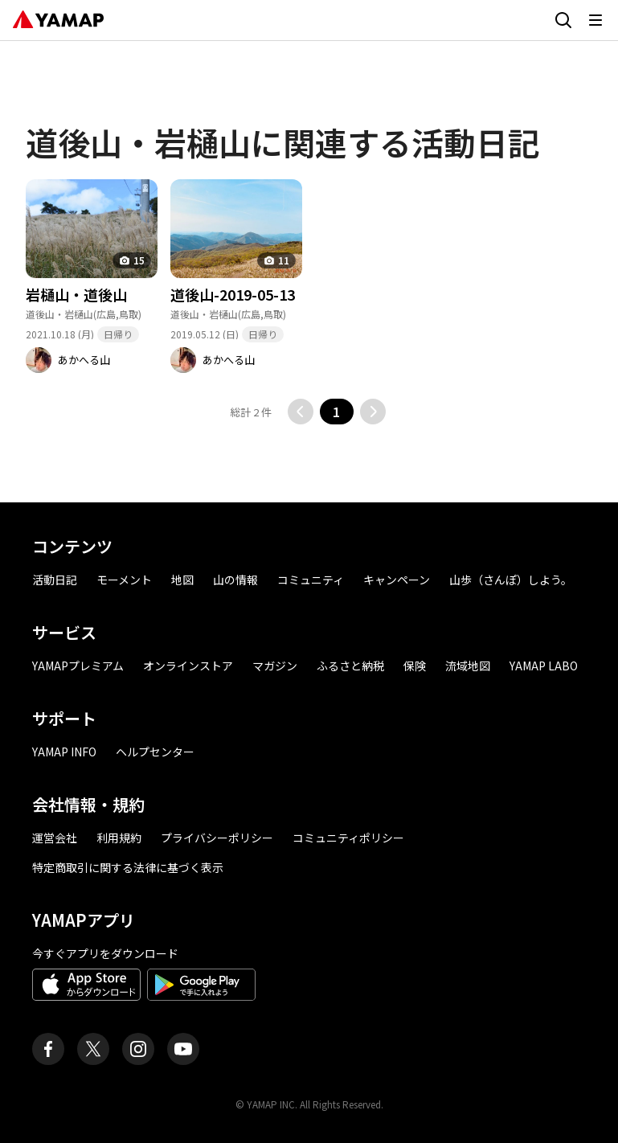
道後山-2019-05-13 (232, 294)
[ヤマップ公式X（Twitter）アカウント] (93, 1049)
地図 (182, 580)
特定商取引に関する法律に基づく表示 (127, 867)
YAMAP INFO (64, 752)
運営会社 (54, 838)
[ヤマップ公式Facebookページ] (48, 1049)
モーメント (124, 580)
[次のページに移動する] (373, 411)
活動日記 (54, 580)
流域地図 (467, 666)
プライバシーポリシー (217, 838)
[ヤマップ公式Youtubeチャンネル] (183, 1049)
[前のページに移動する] (300, 411)
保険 (414, 666)
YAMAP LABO (544, 666)
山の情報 (235, 580)
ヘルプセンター (155, 752)
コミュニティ (310, 580)
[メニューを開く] (595, 20)
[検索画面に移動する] (563, 20)
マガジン (274, 666)
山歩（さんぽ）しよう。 (510, 580)
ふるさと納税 (350, 666)
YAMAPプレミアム (78, 666)
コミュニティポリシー (348, 838)
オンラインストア (188, 666)
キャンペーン (396, 580)
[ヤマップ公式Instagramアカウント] (138, 1049)
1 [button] (336, 411)
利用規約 (118, 838)
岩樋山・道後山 (76, 294)
